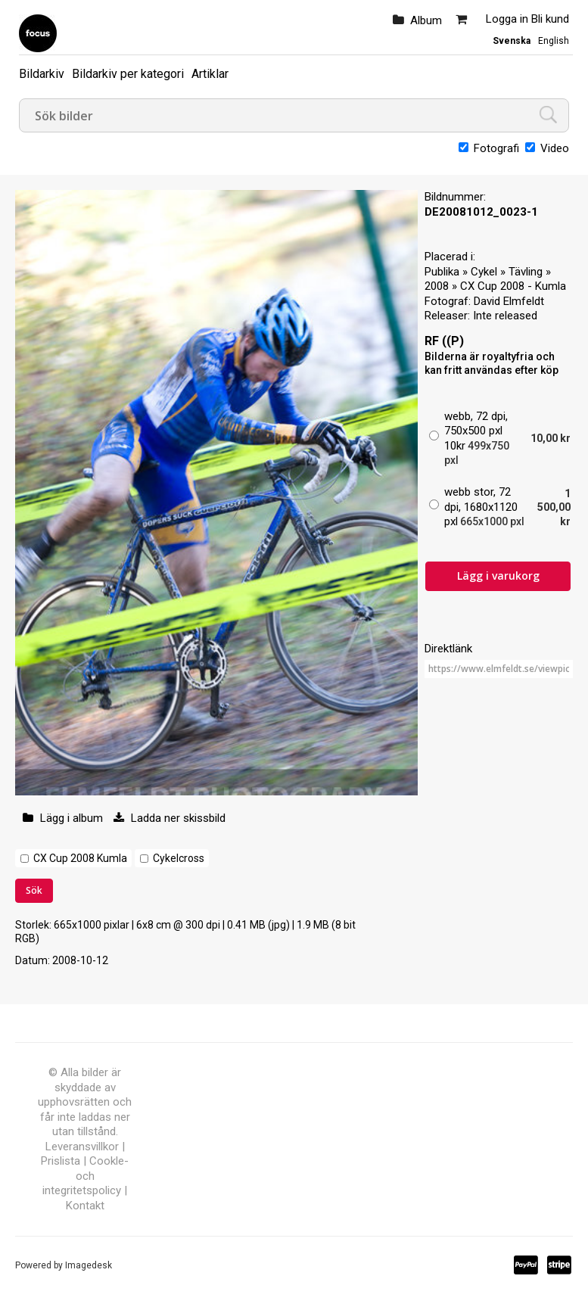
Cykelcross (178, 858)
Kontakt (85, 1205)
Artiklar (210, 74)
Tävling (526, 271)
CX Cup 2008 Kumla (80, 858)
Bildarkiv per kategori (128, 74)
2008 (437, 286)
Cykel (484, 271)
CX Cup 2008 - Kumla (513, 286)
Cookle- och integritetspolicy (85, 1175)
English (553, 41)
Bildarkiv (41, 74)
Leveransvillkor (82, 1146)
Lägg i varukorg (498, 575)
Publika (442, 271)
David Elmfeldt (509, 301)
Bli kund (550, 19)
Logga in (507, 19)
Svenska (511, 41)
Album (426, 20)
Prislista (60, 1161)
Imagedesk (88, 1265)
